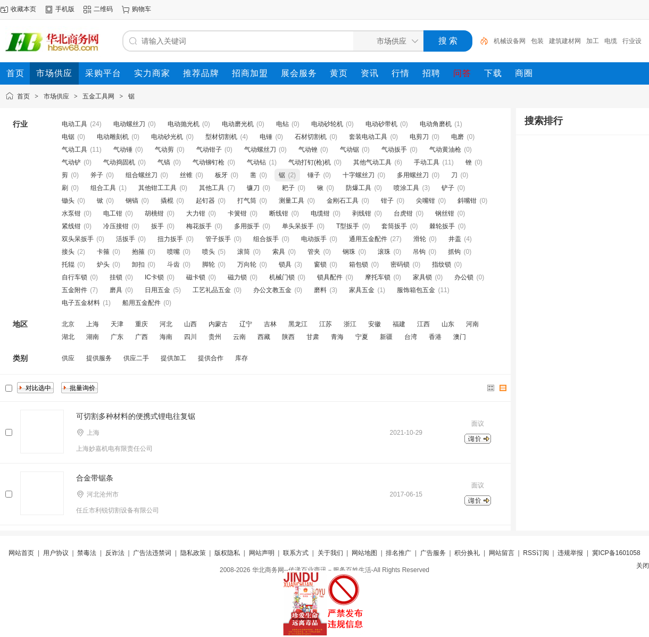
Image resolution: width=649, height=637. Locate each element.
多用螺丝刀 (413, 175)
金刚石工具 (343, 200)
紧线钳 (71, 226)
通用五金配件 (368, 239)
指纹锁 (441, 264)
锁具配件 (330, 277)
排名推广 (398, 553)
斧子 (96, 175)
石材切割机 (311, 136)
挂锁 (116, 277)
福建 (399, 324)
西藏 (263, 337)
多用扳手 (247, 226)
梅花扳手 (199, 226)
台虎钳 (403, 213)
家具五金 (362, 290)
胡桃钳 (154, 213)
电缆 (610, 41)
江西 (423, 324)
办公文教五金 (272, 290)
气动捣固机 (119, 162)
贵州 (215, 337)
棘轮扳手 (442, 226)
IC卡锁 (154, 277)
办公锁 (463, 277)
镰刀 (253, 188)
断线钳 (278, 213)
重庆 (141, 324)
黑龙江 (297, 324)
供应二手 (136, 358)
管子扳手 (218, 239)
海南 (166, 337)
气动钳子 (209, 149)
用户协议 (56, 553)
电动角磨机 (436, 124)
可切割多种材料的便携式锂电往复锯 (135, 416)
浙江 (350, 324)
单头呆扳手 (298, 226)
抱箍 (138, 251)
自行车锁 (74, 277)
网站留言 (501, 553)
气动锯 (349, 149)
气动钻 (256, 162)
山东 (448, 324)
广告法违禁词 (152, 553)
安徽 (374, 324)
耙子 (288, 188)
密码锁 (400, 264)
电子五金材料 (81, 303)
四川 (190, 337)
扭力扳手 (170, 239)
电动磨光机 (238, 124)
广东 (117, 337)
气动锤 (122, 149)
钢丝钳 (444, 213)
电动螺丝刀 (129, 124)
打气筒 (246, 200)
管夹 (313, 251)
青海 (337, 337)
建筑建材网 (565, 41)
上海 (92, 324)
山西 (190, 324)
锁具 (285, 264)
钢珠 (349, 251)
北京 (68, 324)
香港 (435, 337)
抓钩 (454, 251)
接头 (68, 251)
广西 (141, 337)
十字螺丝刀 (359, 175)
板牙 (221, 175)
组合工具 (103, 188)
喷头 (208, 251)
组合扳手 (266, 239)
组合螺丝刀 (141, 175)
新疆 (386, 337)
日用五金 (157, 290)
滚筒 (243, 251)
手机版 (64, 9)
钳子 (387, 200)
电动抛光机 (183, 124)
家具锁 (422, 277)
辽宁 (245, 324)
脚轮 (208, 264)
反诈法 (114, 553)
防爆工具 (358, 188)
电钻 (282, 124)
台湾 (410, 337)
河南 (472, 324)
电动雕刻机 (113, 136)
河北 (166, 324)
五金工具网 (98, 96)
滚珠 (384, 251)
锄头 (68, 200)
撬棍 (167, 200)
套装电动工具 (368, 136)
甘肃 (312, 337)
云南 (239, 337)
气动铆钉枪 (208, 162)
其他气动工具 (372, 162)
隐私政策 (193, 553)
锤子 (313, 175)
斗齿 (173, 264)
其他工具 (211, 188)
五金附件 (74, 290)
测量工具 (291, 200)
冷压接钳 (116, 226)
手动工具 (426, 162)
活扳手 (125, 239)
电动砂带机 (381, 124)
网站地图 (364, 553)
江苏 (325, 324)
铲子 (448, 188)
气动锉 (308, 149)
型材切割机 (221, 136)
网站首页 (21, 553)
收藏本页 (23, 9)
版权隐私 (227, 553)
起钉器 (205, 200)
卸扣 (138, 264)
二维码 (103, 9)
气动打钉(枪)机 (309, 162)
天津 (117, 324)
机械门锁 (282, 277)
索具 (278, 251)
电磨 (457, 136)
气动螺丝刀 (260, 149)
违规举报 (570, 553)
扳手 (157, 226)
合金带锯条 (94, 478)
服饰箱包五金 (416, 290)
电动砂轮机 (327, 124)
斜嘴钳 (467, 200)
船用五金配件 (141, 303)
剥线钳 (361, 213)
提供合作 (210, 358)
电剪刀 (419, 136)
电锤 (266, 136)
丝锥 (186, 175)
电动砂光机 (167, 136)
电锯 (68, 136)
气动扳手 (394, 149)
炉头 (103, 264)
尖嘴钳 (425, 200)
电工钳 (112, 213)
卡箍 (103, 251)
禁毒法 (86, 553)
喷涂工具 (406, 188)
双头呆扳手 (78, 239)
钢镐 (132, 200)
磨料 (320, 290)
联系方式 (296, 553)
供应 (68, 358)
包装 (537, 41)
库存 (241, 358)
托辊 (68, 264)
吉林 (270, 324)
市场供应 (56, 96)
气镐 (163, 162)
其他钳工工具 (157, 188)
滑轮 (419, 239)
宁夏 (361, 337)
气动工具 (74, 149)
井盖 (454, 239)
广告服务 (433, 553)
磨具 (116, 290)
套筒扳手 (394, 226)
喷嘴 (173, 251)
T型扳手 (347, 226)
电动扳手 (314, 239)
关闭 (642, 565)
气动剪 (164, 149)
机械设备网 (510, 41)
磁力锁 (237, 277)
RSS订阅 (536, 553)
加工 (592, 41)
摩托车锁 (377, 277)
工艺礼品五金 (212, 290)
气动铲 (71, 162)
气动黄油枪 (445, 149)
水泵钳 (71, 213)
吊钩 (419, 251)
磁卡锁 (195, 277)
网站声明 (261, 553)
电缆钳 (320, 213)
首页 (23, 96)
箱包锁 (358, 264)
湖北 (68, 337)
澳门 (459, 337)
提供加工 (173, 358)
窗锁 (320, 264)
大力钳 (195, 213)
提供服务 (99, 358)
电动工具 (74, 124)
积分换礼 (467, 553)
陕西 (288, 337)
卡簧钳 (237, 213)
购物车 (141, 9)
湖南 (92, 337)
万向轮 (246, 264)
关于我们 (330, 553)
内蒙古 (218, 324)
